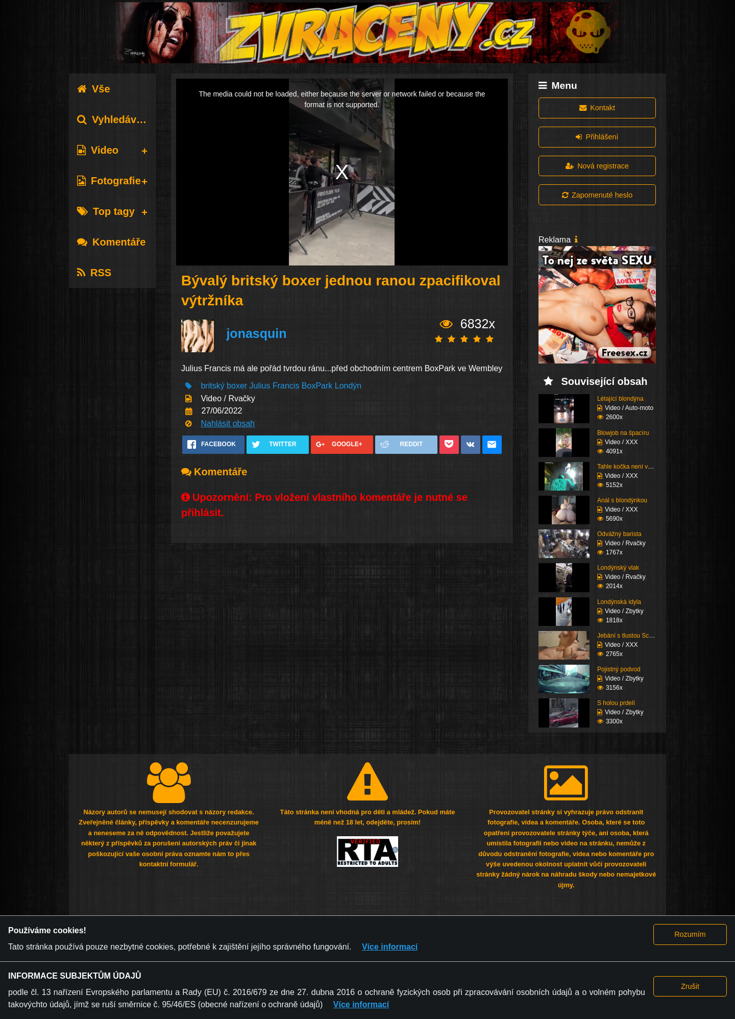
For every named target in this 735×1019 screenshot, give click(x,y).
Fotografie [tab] (109, 180)
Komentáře (111, 242)
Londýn (348, 385)
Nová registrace (597, 166)
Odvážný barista (619, 534)
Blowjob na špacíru (623, 432)
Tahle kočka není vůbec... (631, 466)
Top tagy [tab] (106, 211)
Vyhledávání (114, 119)
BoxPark (317, 385)
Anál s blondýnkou (622, 500)
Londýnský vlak (618, 567)
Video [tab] (97, 150)
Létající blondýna (620, 398)
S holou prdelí (616, 703)
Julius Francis (275, 385)
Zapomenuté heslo (597, 195)
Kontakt (597, 108)
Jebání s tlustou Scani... (629, 635)
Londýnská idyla (619, 601)
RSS (94, 272)
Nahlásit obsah (228, 423)
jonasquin (256, 333)
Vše (93, 88)
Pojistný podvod (619, 669)
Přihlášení (597, 137)
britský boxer (224, 385)
